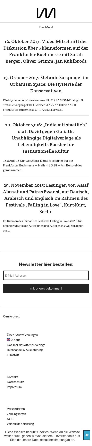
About (15, 339)
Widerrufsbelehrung (20, 423)
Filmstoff (13, 355)
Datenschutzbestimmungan (51, 440)
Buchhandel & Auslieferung (25, 349)
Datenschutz (15, 381)
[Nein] (87, 437)
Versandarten (16, 408)
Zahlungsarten (16, 414)
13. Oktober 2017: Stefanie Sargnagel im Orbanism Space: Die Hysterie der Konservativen (46, 84)
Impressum (14, 387)
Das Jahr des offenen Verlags (26, 345)
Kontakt (12, 377)
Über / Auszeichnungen (22, 335)
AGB (10, 419)
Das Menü (46, 27)
